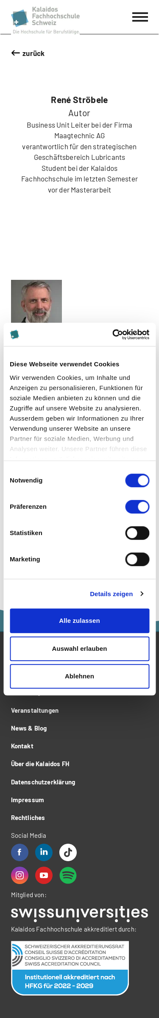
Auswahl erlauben (79, 648)
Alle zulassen (79, 620)
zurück (33, 53)
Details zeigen (111, 593)
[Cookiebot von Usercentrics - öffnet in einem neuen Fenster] (113, 334)
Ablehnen (79, 676)
